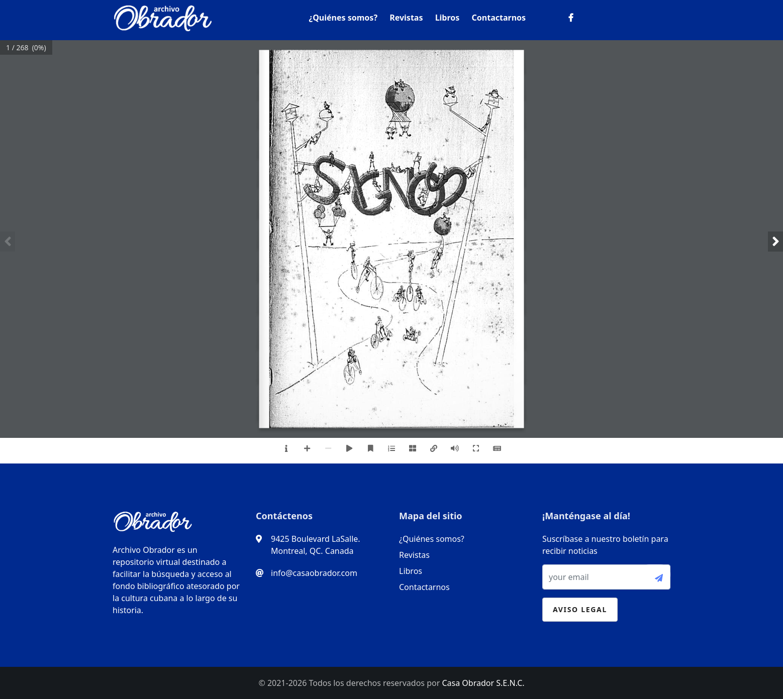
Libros (447, 17)
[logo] (163, 16)
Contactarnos (499, 17)
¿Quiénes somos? (343, 17)
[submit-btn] (654, 574)
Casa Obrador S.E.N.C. (483, 682)
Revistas (406, 17)
